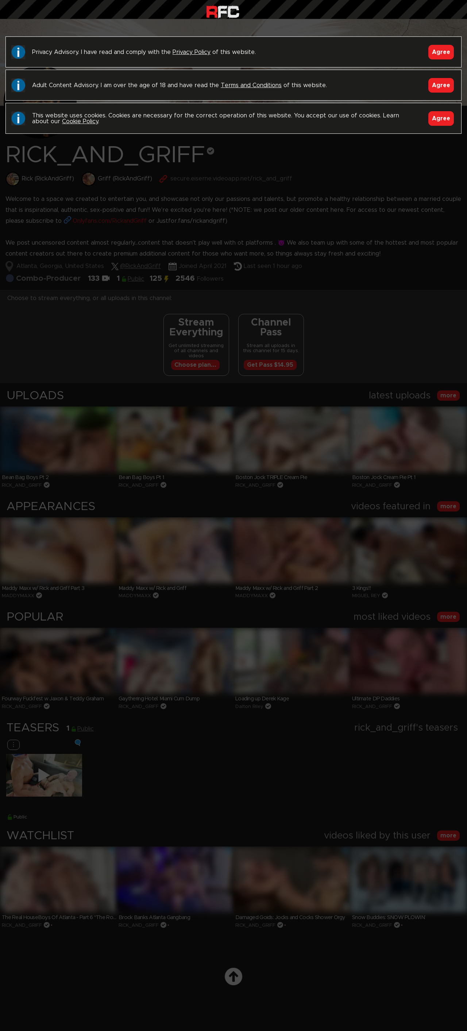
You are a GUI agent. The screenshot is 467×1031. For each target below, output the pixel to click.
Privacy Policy (192, 52)
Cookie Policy (80, 121)
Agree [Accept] (441, 52)
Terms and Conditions (251, 85)
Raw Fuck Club (222, 11)
